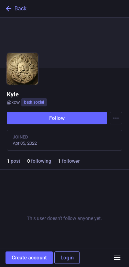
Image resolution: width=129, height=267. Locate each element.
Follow (57, 118)
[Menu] (116, 118)
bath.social (34, 102)
